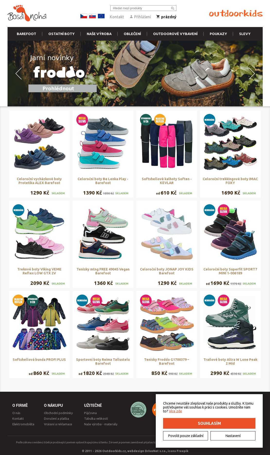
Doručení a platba (56, 418)
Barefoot (26, 34)
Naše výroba (99, 34)
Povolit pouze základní (185, 436)
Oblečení (132, 34)
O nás (16, 413)
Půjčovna (90, 413)
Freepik (182, 451)
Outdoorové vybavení (175, 34)
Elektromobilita (23, 424)
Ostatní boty (61, 34)
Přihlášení (140, 17)
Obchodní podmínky (58, 413)
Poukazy (218, 34)
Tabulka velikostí (96, 418)
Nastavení (233, 436)
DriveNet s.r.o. (155, 451)
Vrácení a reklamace (58, 424)
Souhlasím (209, 423)
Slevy (245, 34)
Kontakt (117, 17)
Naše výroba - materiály (100, 424)
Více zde (175, 411)
